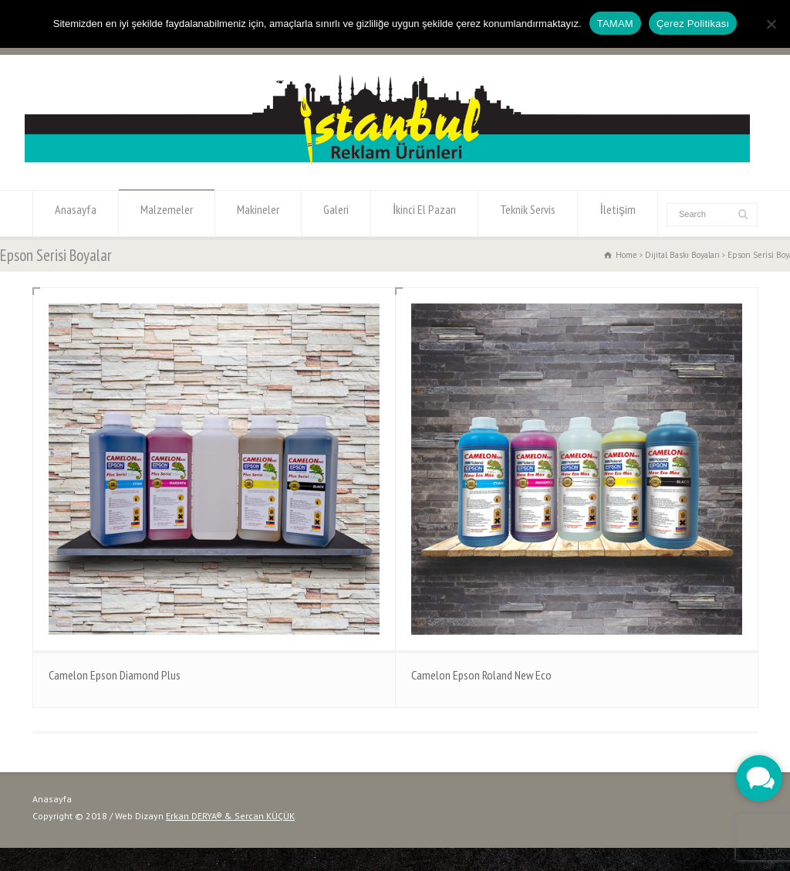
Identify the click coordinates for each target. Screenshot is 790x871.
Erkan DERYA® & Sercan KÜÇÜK (230, 816)
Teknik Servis (527, 213)
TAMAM (615, 23)
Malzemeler (166, 213)
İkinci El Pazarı (424, 213)
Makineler (258, 213)
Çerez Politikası (693, 23)
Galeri (336, 213)
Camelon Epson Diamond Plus (115, 675)
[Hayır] (770, 24)
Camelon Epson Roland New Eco (481, 675)
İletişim (617, 213)
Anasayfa (75, 213)
